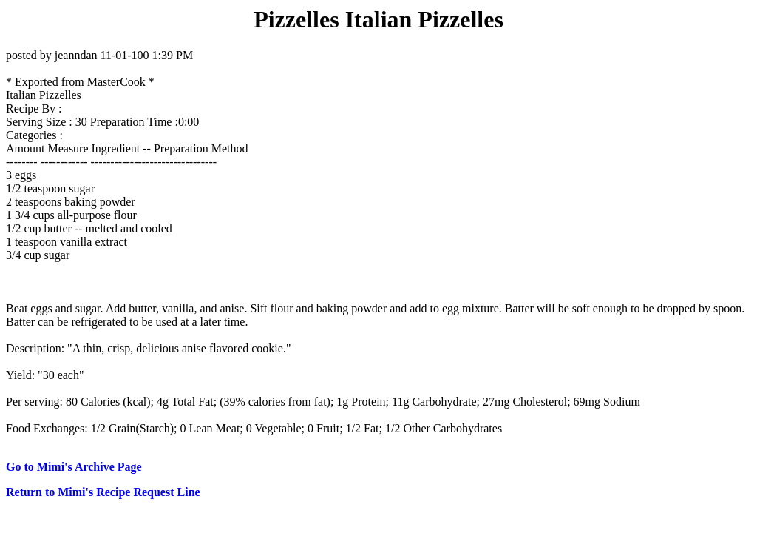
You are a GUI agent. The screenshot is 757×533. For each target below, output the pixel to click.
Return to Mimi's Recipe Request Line (103, 492)
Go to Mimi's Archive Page (74, 466)
